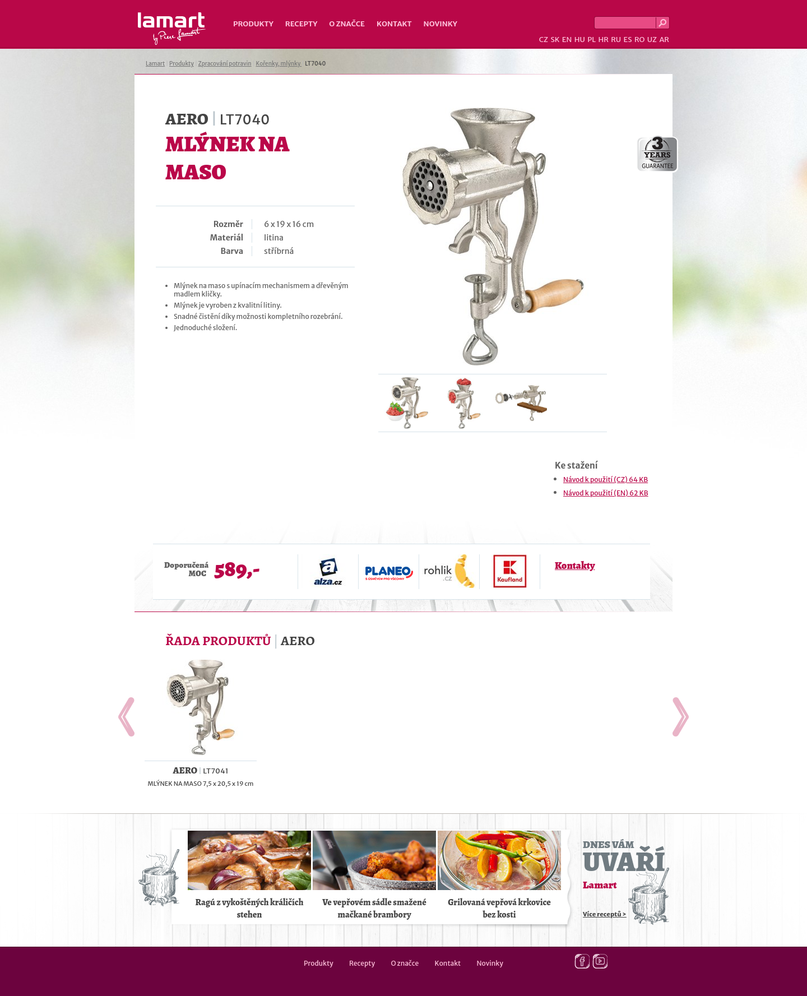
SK (554, 39)
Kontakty (575, 565)
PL (591, 39)
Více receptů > (605, 914)
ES (628, 39)
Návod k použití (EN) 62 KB (605, 493)
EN (567, 39)
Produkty (253, 24)
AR (664, 39)
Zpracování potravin (225, 63)
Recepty (301, 24)
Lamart (171, 28)
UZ (652, 39)
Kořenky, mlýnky (279, 63)
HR (603, 39)
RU (616, 39)
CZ (543, 39)
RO (639, 39)
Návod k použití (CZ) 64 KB (605, 479)
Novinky (440, 24)
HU (579, 39)
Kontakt (394, 24)
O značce (347, 24)
